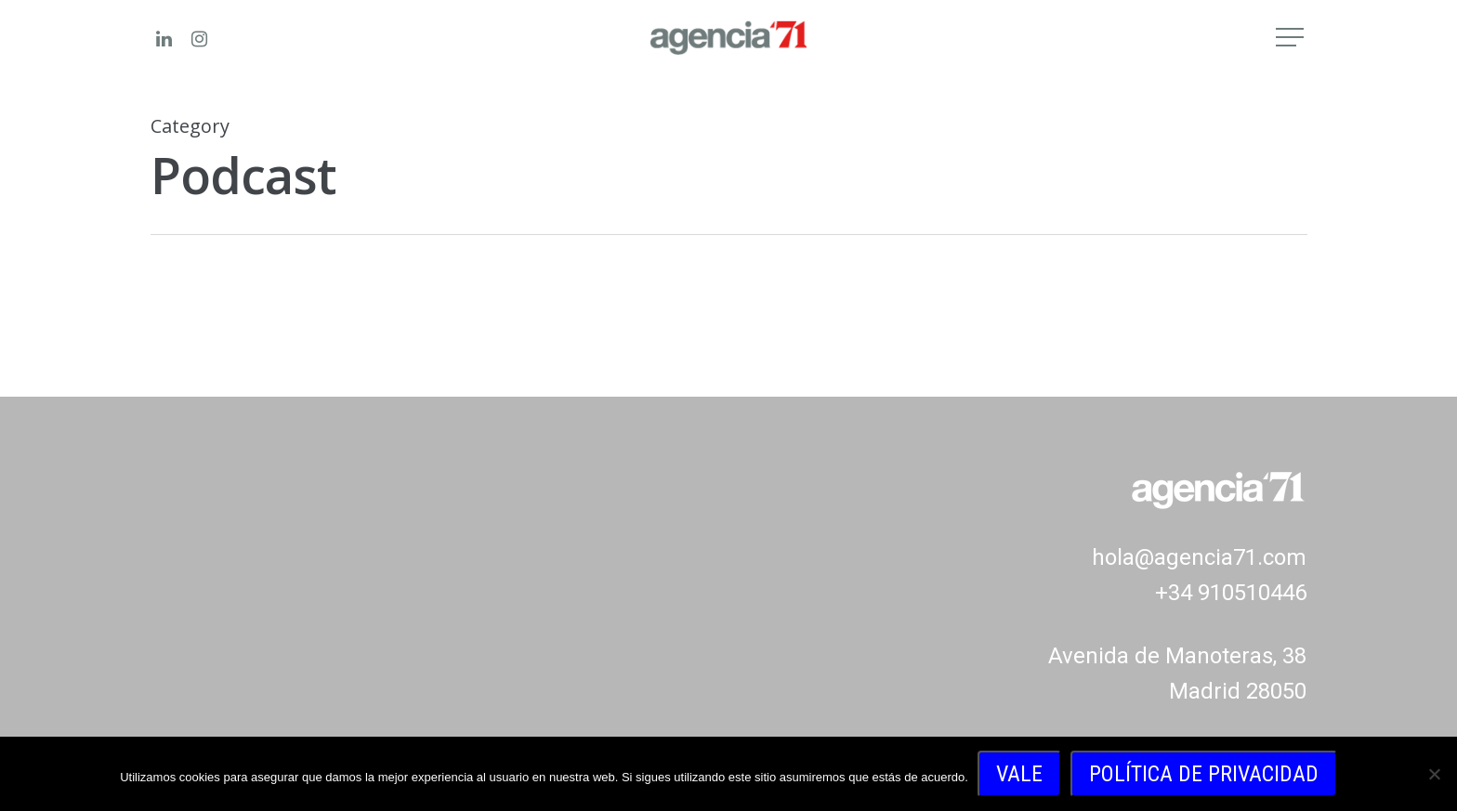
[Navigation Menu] (1291, 37)
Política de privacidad (1204, 774)
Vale (1019, 774)
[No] (1433, 774)
